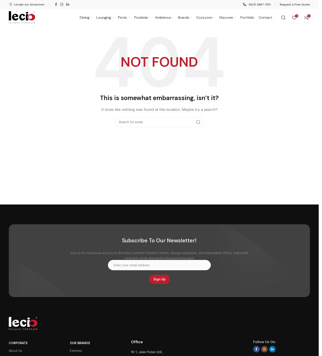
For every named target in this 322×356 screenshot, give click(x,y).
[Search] (283, 17)
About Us (15, 350)
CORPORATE (18, 343)
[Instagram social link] (62, 4)
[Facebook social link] (56, 4)
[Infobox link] (26, 4)
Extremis (76, 350)
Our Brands (80, 343)
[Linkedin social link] (68, 4)
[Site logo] (22, 17)
